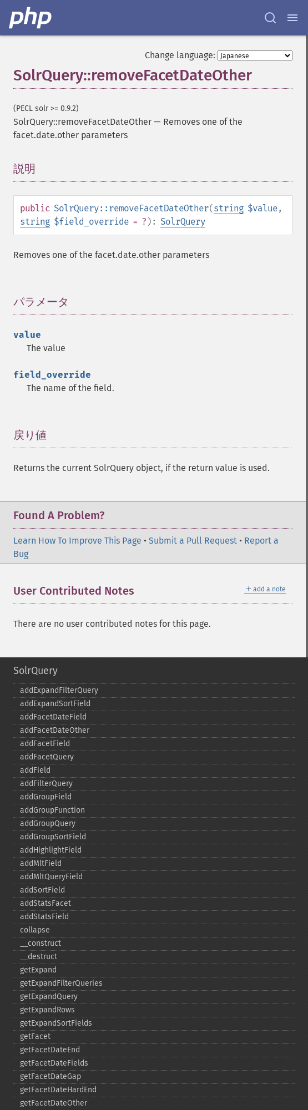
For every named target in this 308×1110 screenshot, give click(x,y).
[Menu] (292, 18)
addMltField (41, 863)
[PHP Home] (31, 18)
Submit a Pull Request (193, 540)
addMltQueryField (51, 876)
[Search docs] (270, 18)
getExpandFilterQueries (61, 983)
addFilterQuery (46, 783)
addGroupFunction (52, 810)
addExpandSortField (55, 703)
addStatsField (44, 916)
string (229, 208)
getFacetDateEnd (50, 1050)
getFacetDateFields (54, 1063)
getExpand (38, 970)
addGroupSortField (53, 837)
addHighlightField (51, 850)
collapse (35, 930)
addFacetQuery (47, 757)
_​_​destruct (38, 956)
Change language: (180, 55)
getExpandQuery (49, 996)
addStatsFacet (45, 903)
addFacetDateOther (54, 730)
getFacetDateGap (50, 1076)
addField (35, 770)
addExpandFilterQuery (59, 690)
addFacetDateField (53, 717)
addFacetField (45, 743)
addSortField (42, 890)
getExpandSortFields (56, 1023)
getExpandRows (47, 1010)
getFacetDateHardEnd (58, 1089)
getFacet (35, 1036)
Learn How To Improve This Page (77, 540)
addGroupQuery (47, 823)
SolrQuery (182, 221)
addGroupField (46, 797)
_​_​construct (40, 943)
